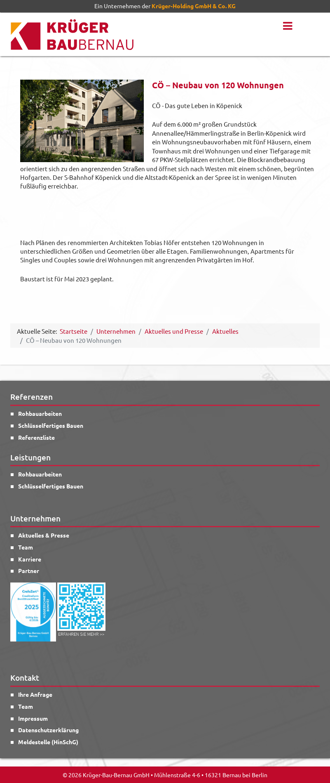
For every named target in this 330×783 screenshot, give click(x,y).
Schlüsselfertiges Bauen (50, 425)
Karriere (29, 559)
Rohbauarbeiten (40, 413)
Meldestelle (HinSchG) (48, 741)
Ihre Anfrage (35, 694)
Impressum (33, 718)
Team (25, 547)
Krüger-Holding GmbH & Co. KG (194, 5)
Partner (28, 570)
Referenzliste (36, 437)
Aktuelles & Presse (43, 535)
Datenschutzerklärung (48, 729)
